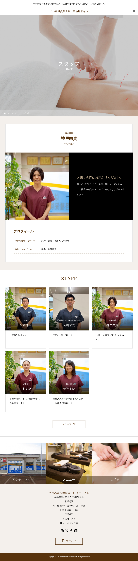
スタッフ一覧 (69, 424)
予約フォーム (69, 541)
